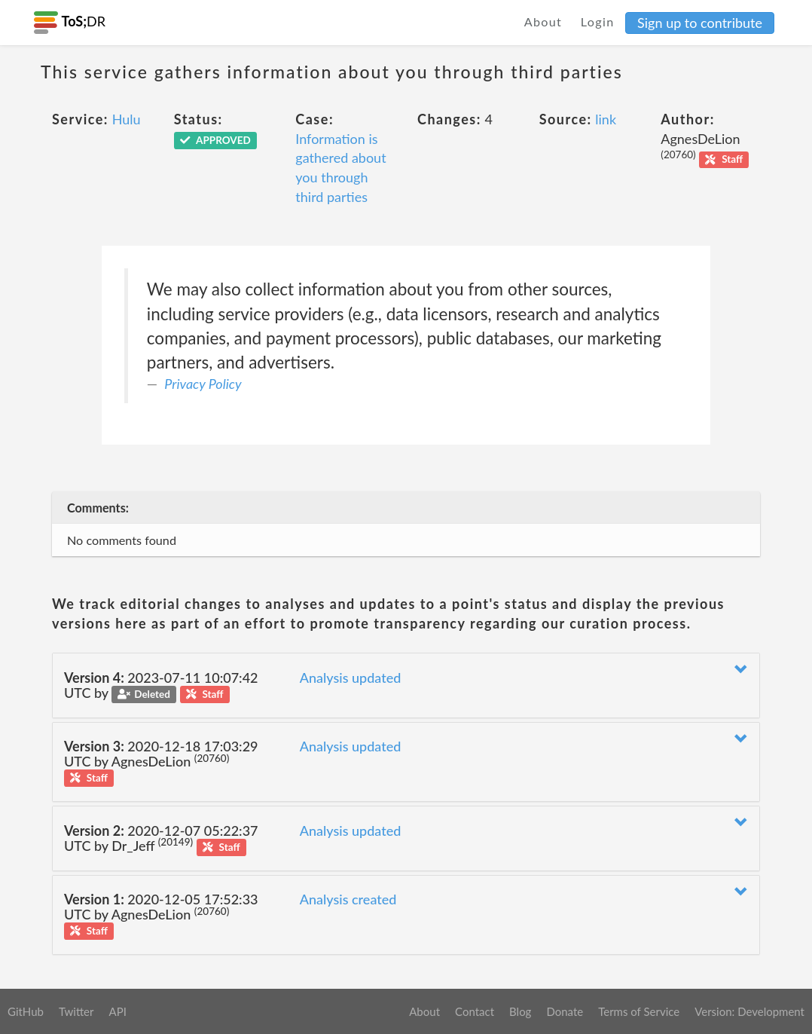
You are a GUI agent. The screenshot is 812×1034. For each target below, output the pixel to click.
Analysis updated (350, 677)
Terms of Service (638, 1011)
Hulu (126, 119)
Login (598, 21)
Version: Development (749, 1011)
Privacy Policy (202, 383)
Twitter (76, 1011)
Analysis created (348, 899)
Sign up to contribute (699, 22)
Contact (474, 1011)
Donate (564, 1011)
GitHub (26, 1011)
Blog (520, 1011)
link (605, 119)
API (117, 1011)
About (543, 21)
